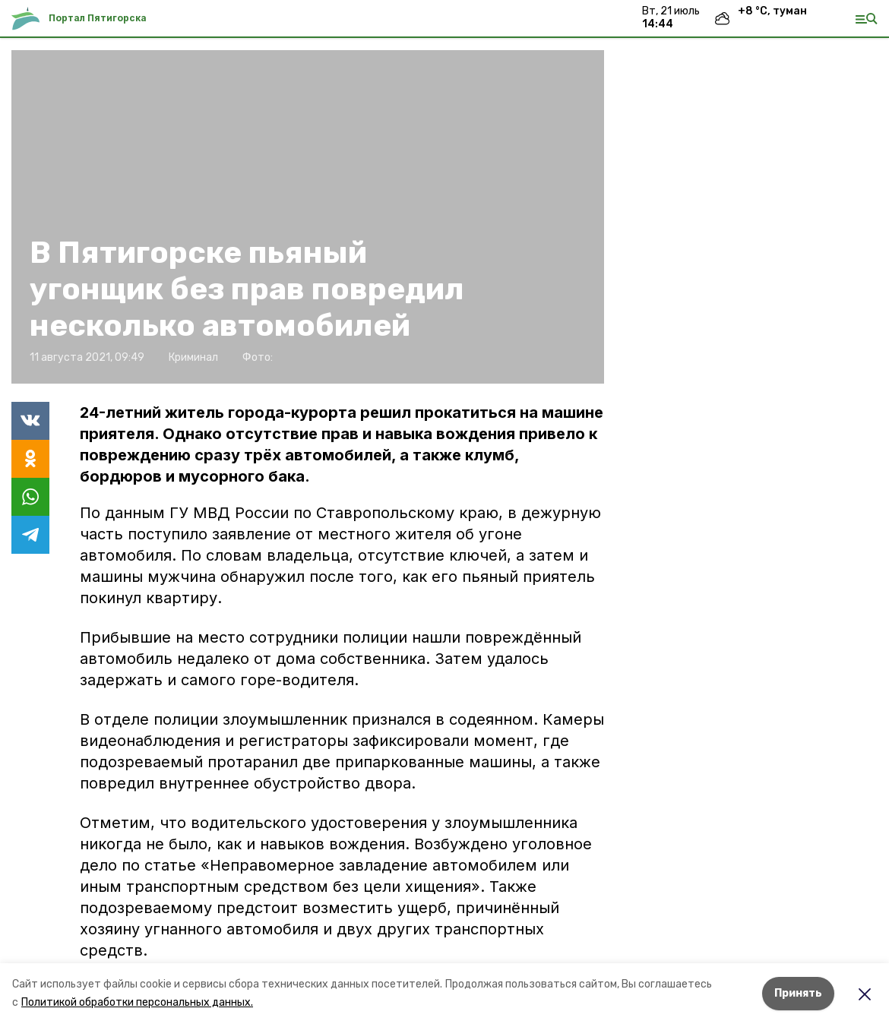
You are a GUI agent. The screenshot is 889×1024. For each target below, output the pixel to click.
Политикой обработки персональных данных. (137, 1002)
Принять (798, 993)
